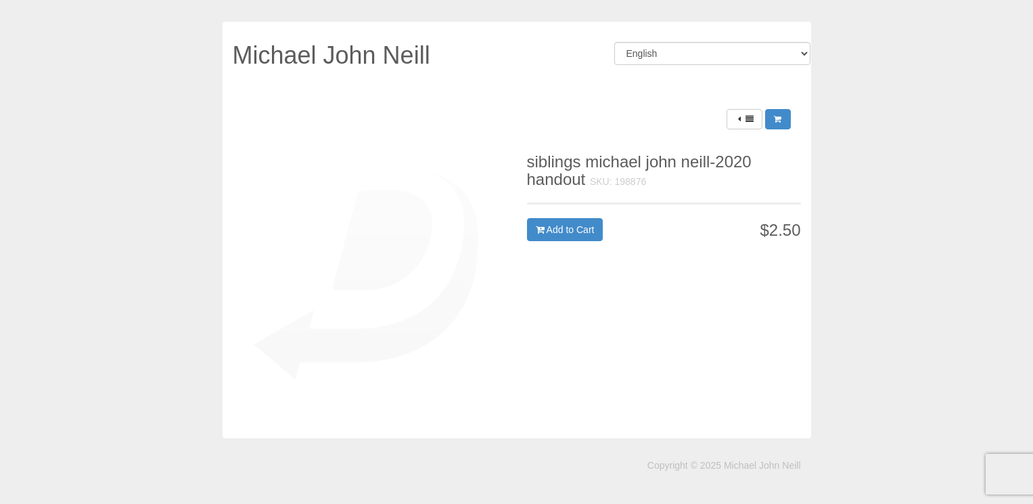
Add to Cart (565, 229)
